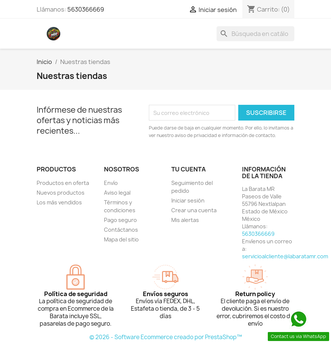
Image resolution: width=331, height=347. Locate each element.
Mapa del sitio (121, 239)
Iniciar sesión (188, 200)
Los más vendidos (59, 202)
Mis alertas (185, 219)
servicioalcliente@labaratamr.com (285, 256)
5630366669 (85, 9)
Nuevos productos (61, 192)
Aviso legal (117, 192)
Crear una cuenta (194, 210)
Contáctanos (121, 229)
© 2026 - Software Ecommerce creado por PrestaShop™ (165, 337)
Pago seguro (120, 219)
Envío (111, 182)
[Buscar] (255, 33)
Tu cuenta (188, 169)
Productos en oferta (63, 182)
